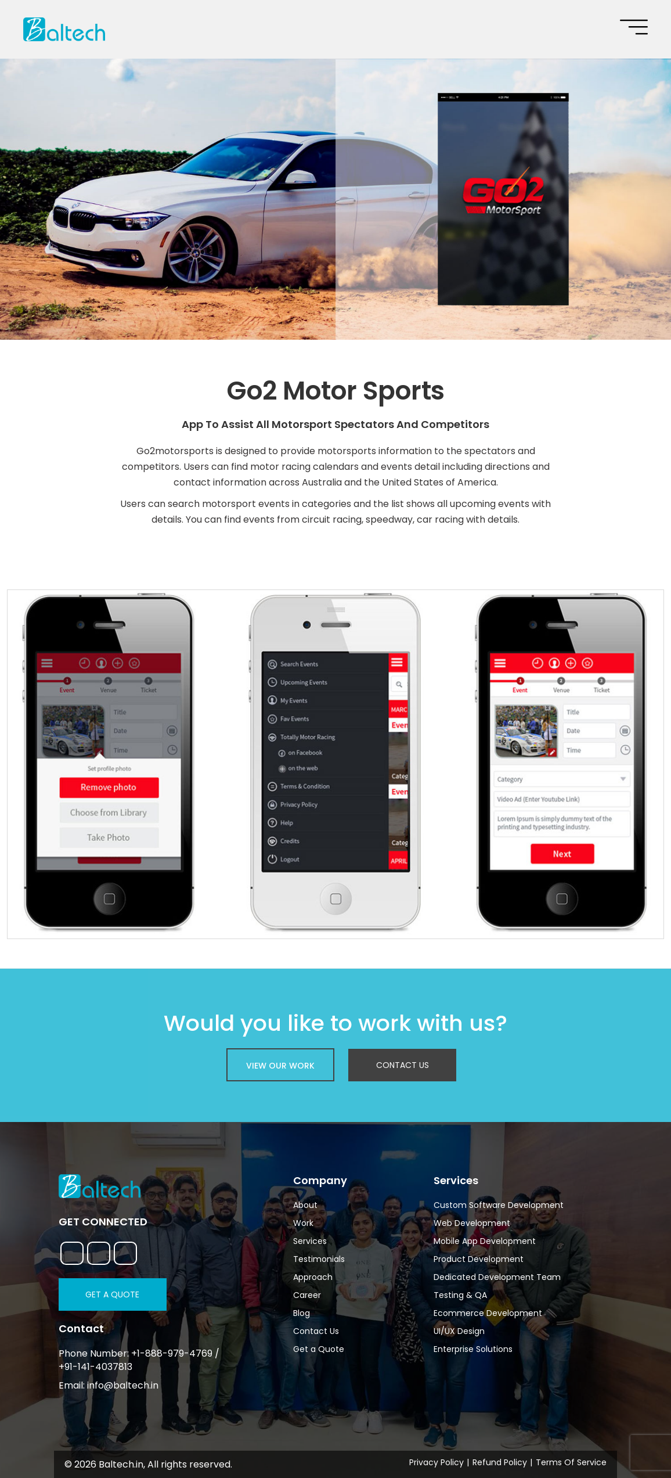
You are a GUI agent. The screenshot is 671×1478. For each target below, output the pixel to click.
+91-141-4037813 (95, 1367)
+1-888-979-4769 (171, 1353)
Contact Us (402, 1065)
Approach (313, 1277)
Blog (301, 1313)
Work (303, 1223)
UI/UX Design (459, 1331)
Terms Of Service (571, 1462)
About (305, 1205)
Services (310, 1241)
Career (307, 1295)
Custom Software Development (499, 1205)
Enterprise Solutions (473, 1349)
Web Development (472, 1223)
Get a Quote (112, 1294)
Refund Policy (499, 1462)
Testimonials (319, 1259)
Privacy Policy (436, 1462)
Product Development (479, 1259)
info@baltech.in (122, 1385)
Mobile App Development (485, 1241)
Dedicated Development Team (497, 1277)
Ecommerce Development (488, 1313)
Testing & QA (460, 1295)
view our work (280, 1065)
